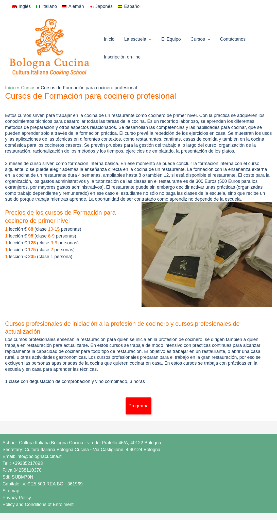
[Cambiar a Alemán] (72, 6)
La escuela (137, 39)
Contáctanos (230, 39)
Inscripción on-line (121, 57)
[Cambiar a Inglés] (21, 6)
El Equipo (169, 39)
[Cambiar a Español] (129, 6)
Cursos (198, 39)
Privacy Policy (17, 497)
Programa (138, 405)
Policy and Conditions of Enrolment (38, 504)
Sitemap (11, 490)
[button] (148, 39)
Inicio (108, 39)
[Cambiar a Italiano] (46, 6)
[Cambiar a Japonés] (100, 6)
